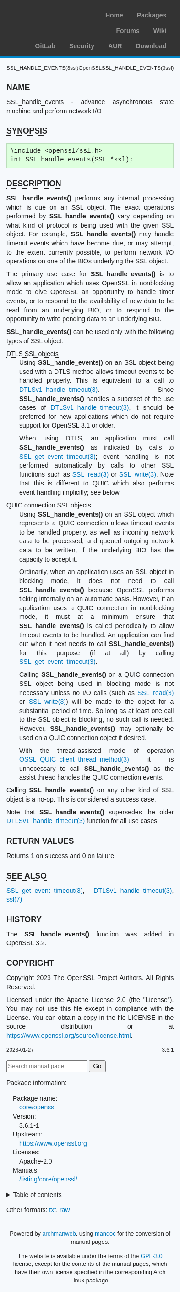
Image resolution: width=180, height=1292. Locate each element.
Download (151, 46)
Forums (127, 30)
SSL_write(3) (137, 474)
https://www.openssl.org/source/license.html (68, 1035)
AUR (115, 46)
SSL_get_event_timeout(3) (57, 456)
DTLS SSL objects (32, 353)
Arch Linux (50, 14)
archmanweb (59, 1233)
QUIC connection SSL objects (48, 505)
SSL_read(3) (90, 474)
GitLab (45, 46)
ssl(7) (14, 899)
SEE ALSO (26, 875)
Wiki (160, 30)
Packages (152, 15)
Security (81, 46)
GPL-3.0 (152, 1256)
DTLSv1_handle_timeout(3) (58, 389)
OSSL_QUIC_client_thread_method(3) (74, 759)
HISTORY (24, 919)
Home (114, 15)
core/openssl (37, 1107)
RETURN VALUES (40, 841)
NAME (18, 87)
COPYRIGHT (30, 963)
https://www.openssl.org (53, 1143)
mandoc (105, 1233)
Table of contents (37, 1194)
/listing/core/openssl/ (48, 1179)
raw (65, 1210)
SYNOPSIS (26, 130)
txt (52, 1210)
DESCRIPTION (33, 183)
